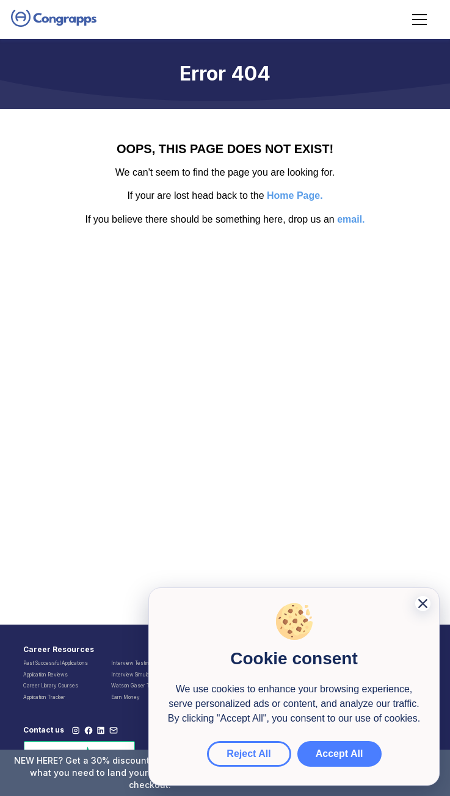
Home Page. (295, 195)
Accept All (339, 753)
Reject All (248, 753)
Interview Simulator (133, 674)
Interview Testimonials (137, 663)
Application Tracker (44, 697)
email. (351, 219)
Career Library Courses (50, 685)
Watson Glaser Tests (135, 685)
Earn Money (125, 697)
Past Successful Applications (55, 663)
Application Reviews (45, 674)
